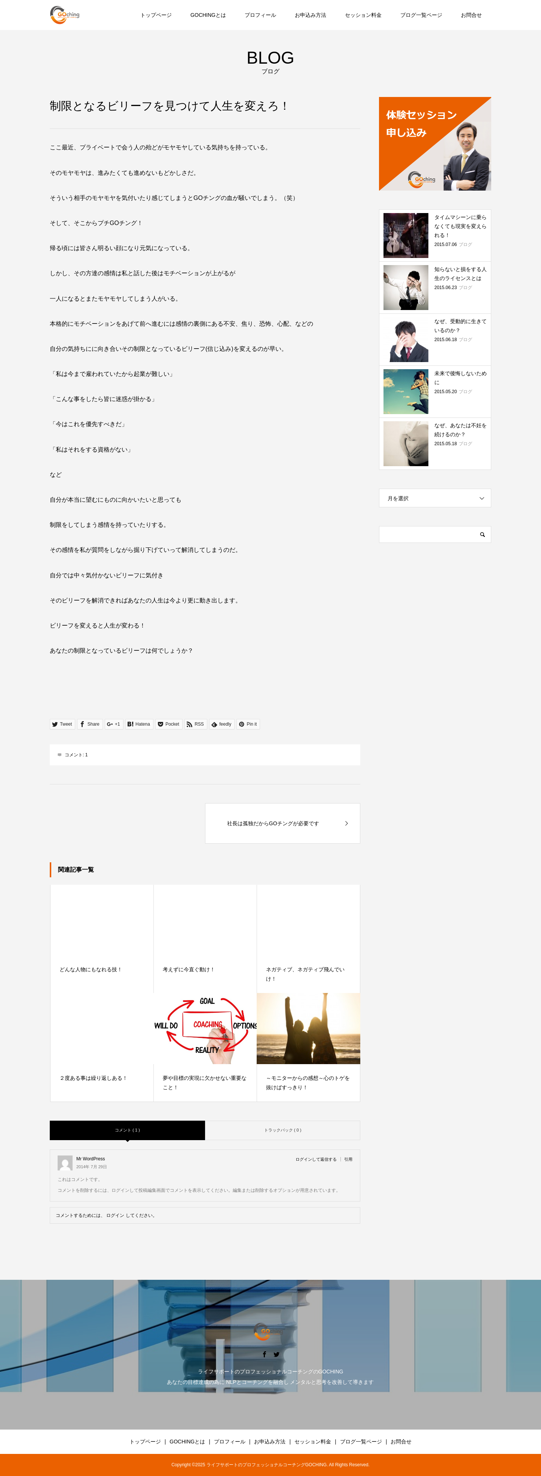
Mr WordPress (90, 1158)
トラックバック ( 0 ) (283, 1130)
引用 (348, 1159)
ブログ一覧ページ (421, 15)
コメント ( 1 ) (127, 1130)
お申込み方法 (310, 15)
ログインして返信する (316, 1159)
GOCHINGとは (208, 15)
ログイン (115, 1215)
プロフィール (260, 15)
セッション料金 (363, 15)
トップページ (156, 15)
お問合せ (471, 15)
